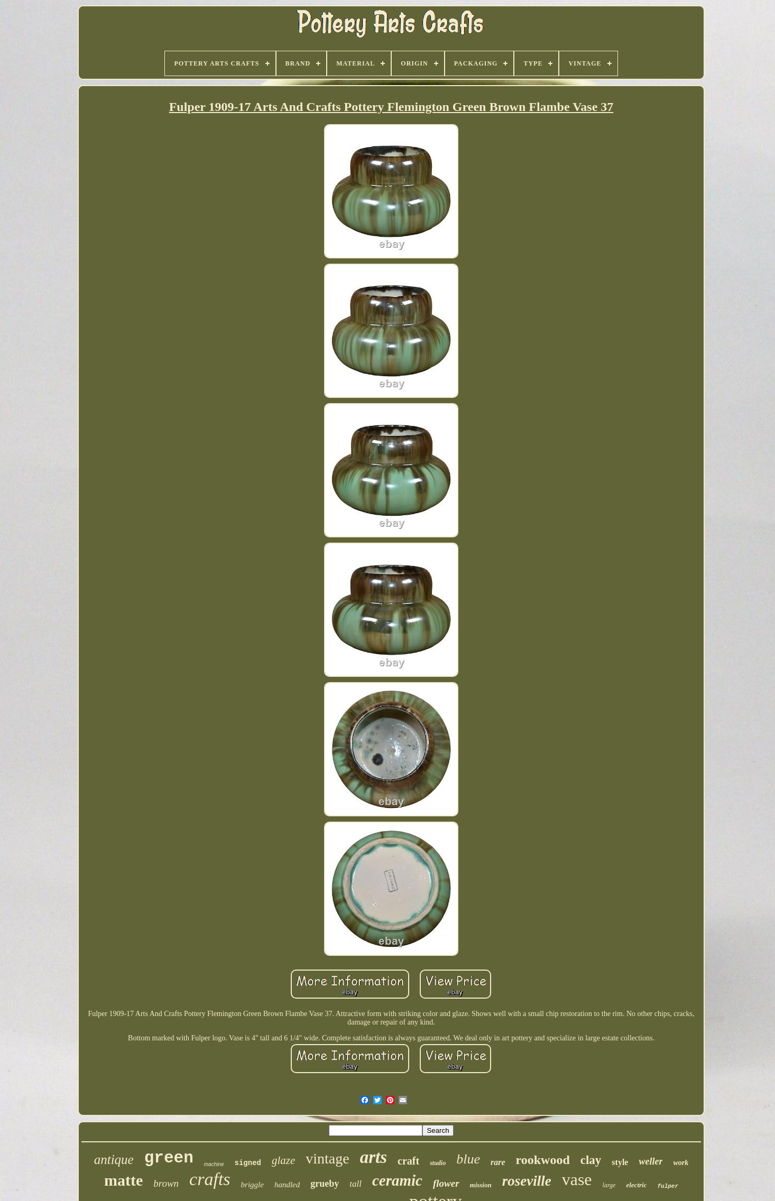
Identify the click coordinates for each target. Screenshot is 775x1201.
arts (373, 1157)
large (609, 1185)
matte (123, 1180)
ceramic (397, 1180)
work (680, 1163)
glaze (283, 1160)
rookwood (543, 1160)
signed (248, 1163)
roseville (526, 1181)
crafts (209, 1179)
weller (650, 1161)
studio (438, 1163)
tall (355, 1184)
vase (577, 1179)
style (620, 1162)
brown (166, 1183)
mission (481, 1185)
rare (498, 1162)
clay (591, 1160)
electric (636, 1185)
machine (214, 1164)
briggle (252, 1184)
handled (287, 1184)
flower (446, 1183)
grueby (324, 1183)
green (168, 1158)
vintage (327, 1158)
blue (468, 1159)
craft (408, 1161)
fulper (667, 1186)
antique (114, 1159)
